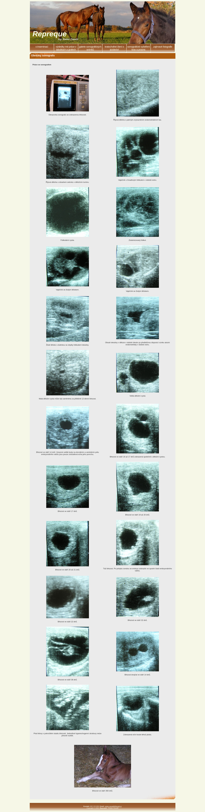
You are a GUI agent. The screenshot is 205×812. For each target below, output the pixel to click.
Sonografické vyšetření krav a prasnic (138, 48)
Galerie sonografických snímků (90, 48)
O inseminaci (41, 46)
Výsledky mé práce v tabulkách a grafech (66, 48)
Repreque (50, 34)
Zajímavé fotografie (162, 46)
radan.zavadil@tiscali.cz (113, 806)
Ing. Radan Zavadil (68, 39)
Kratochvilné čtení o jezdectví (114, 48)
